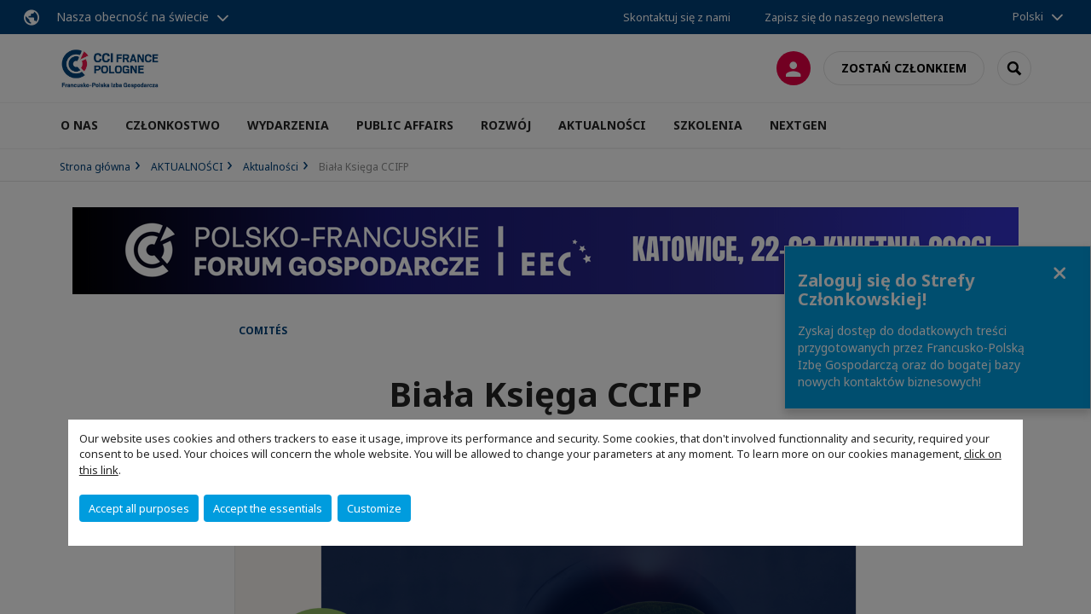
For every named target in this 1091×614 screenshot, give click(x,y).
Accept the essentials (267, 508)
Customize (374, 508)
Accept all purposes (139, 508)
